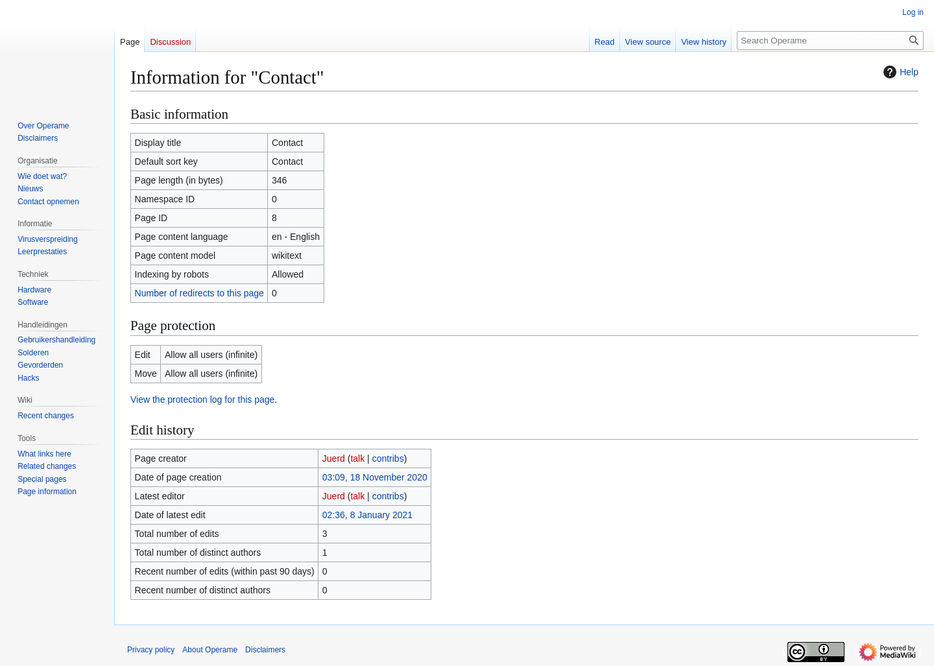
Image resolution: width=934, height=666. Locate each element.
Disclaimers (265, 649)
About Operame (209, 649)
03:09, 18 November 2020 (374, 477)
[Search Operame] (830, 40)
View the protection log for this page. (203, 399)
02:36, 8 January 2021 (367, 515)
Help (899, 71)
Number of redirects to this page (199, 293)
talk (357, 458)
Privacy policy (150, 649)
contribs (388, 458)
